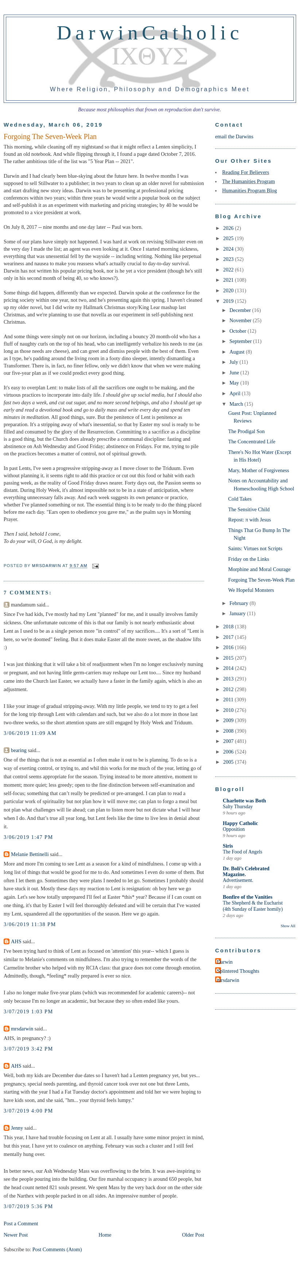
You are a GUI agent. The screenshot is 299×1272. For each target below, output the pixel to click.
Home (104, 1235)
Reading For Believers (245, 172)
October (238, 331)
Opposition (234, 829)
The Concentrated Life (251, 441)
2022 (229, 270)
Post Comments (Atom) (57, 1249)
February (239, 603)
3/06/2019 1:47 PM (28, 837)
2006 (229, 752)
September (241, 341)
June (234, 372)
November (241, 320)
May (234, 383)
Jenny (17, 1128)
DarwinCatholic (150, 32)
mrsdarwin (22, 1029)
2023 (229, 259)
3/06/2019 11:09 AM (30, 733)
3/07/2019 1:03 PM (28, 1011)
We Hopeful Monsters (251, 590)
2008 (229, 731)
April (235, 393)
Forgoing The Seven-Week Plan (261, 580)
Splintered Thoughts (238, 971)
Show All (288, 926)
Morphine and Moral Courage (259, 569)
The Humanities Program (248, 181)
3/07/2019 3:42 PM (28, 1049)
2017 (229, 637)
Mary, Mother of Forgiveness (258, 470)
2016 (229, 647)
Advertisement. (238, 880)
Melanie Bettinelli (30, 854)
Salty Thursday (238, 806)
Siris (228, 846)
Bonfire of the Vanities (247, 897)
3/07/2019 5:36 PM (28, 1206)
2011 (229, 699)
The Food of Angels (242, 852)
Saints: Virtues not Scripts (255, 548)
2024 (229, 249)
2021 (229, 280)
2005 (229, 762)
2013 (229, 679)
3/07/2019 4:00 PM (28, 1111)
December (240, 310)
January (238, 613)
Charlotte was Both (244, 800)
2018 (229, 626)
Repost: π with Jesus (249, 520)
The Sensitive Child (249, 509)
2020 (229, 290)
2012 (229, 689)
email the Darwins (234, 136)
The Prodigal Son (246, 431)
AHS (16, 941)
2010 (229, 710)
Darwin (225, 962)
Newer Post (16, 1235)
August (237, 352)
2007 (229, 741)
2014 (229, 668)
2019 (229, 301)
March (236, 404)
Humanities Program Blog (249, 190)
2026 (229, 228)
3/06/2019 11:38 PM (30, 924)
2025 (229, 238)
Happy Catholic (240, 823)
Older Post (193, 1235)
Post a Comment (21, 1223)
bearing (19, 750)
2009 (229, 720)
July (234, 362)
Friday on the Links (248, 559)
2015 (229, 658)
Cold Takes (240, 499)
